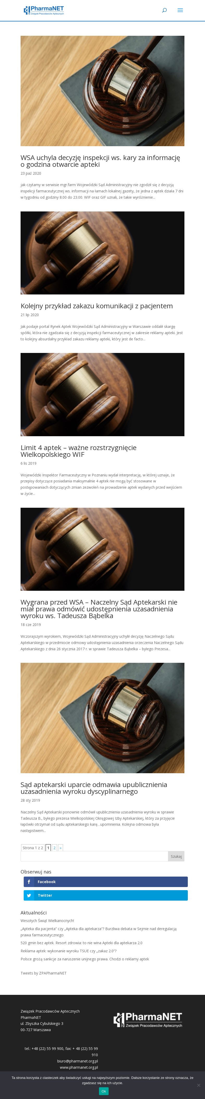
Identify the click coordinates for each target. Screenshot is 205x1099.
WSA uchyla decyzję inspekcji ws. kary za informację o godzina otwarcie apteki (100, 161)
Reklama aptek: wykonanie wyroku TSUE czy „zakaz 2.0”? (68, 950)
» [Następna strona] (60, 847)
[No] (198, 1085)
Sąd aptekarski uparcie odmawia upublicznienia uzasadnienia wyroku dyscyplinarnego (94, 788)
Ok (104, 1091)
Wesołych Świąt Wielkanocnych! (47, 920)
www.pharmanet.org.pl (79, 1067)
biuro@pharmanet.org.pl (77, 1061)
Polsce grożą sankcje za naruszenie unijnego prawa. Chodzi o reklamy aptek (85, 958)
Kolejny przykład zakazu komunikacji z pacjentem (97, 305)
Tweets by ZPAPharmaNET (44, 973)
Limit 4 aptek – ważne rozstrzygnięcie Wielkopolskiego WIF (78, 451)
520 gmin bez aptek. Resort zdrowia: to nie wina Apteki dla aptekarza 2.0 (81, 942)
